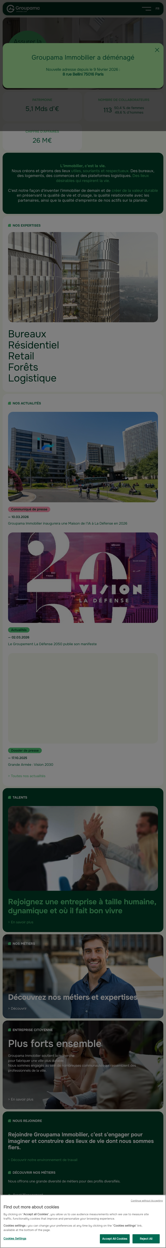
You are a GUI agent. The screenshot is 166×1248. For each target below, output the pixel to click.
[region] (83, 1221)
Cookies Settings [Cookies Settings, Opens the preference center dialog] (14, 1238)
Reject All (146, 1239)
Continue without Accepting (147, 1200)
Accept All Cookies (114, 1239)
